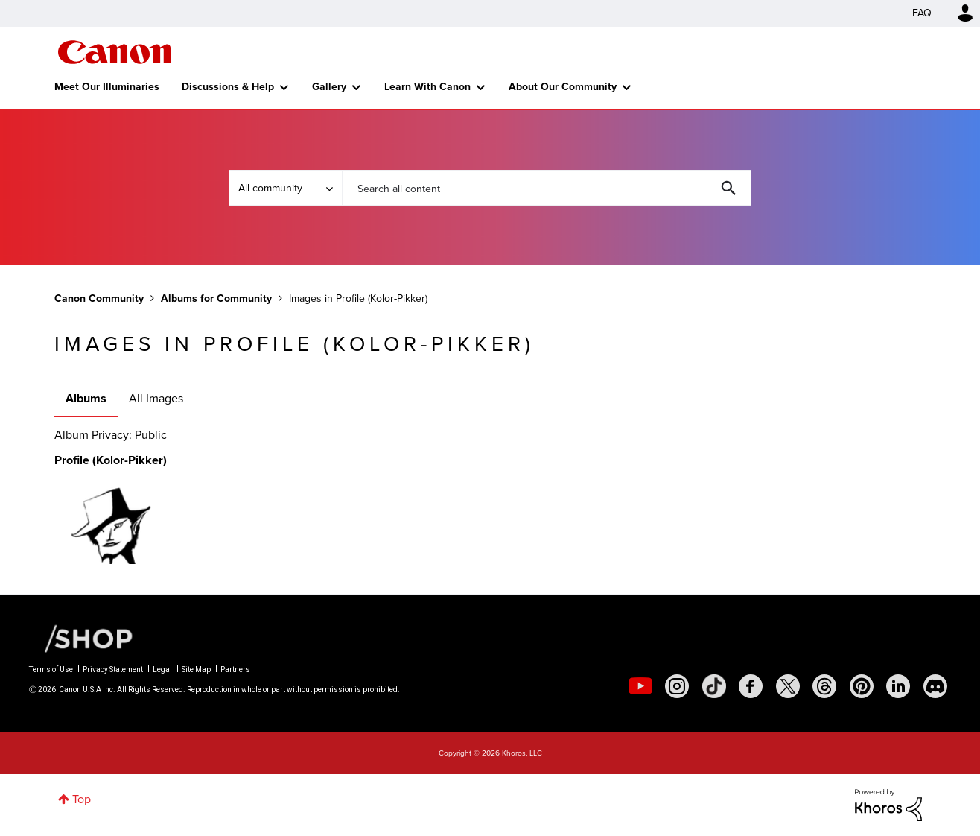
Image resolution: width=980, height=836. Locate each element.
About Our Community (563, 87)
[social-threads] (824, 686)
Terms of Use (51, 669)
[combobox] (546, 188)
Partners (235, 669)
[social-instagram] (677, 686)
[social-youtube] (640, 686)
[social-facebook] (751, 686)
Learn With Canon (427, 87)
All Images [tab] (156, 398)
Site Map (196, 669)
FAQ (922, 13)
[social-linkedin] (898, 686)
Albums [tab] (86, 398)
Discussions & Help (228, 87)
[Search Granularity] (285, 188)
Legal (162, 669)
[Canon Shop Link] (81, 638)
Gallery (329, 87)
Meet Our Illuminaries (106, 87)
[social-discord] (935, 686)
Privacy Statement (113, 669)
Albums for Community (216, 298)
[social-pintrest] (862, 686)
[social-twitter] (788, 686)
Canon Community (114, 52)
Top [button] (81, 799)
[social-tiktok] (714, 686)
